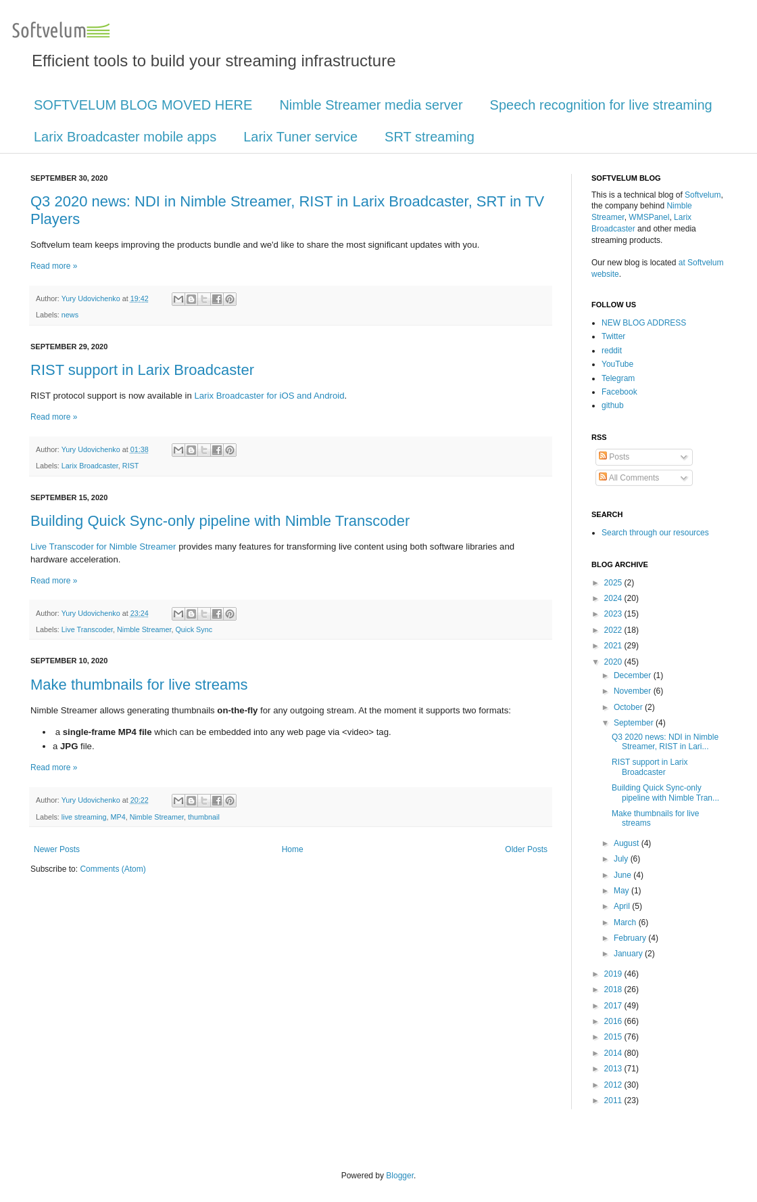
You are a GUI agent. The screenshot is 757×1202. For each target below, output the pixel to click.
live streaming (84, 817)
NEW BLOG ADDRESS (644, 323)
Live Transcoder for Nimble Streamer (103, 546)
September (635, 723)
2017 (614, 1005)
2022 (614, 630)
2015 (614, 1037)
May (622, 890)
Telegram (618, 378)
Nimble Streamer (144, 629)
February (631, 938)
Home (292, 849)
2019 (614, 974)
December (634, 675)
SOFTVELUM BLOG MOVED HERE (143, 104)
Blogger (400, 1175)
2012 (614, 1085)
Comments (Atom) (112, 869)
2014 (614, 1053)
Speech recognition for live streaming (601, 104)
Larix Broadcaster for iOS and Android (269, 396)
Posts (614, 457)
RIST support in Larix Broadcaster (142, 369)
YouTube (617, 364)
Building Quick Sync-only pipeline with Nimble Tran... (665, 792)
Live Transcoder (87, 629)
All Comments (629, 478)
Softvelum (703, 195)
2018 (614, 989)
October (629, 707)
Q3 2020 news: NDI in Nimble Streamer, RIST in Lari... (665, 741)
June (623, 875)
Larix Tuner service (300, 136)
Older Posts (526, 849)
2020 (614, 662)
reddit (612, 350)
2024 (614, 598)
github (613, 405)
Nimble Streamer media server (370, 104)
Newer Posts (57, 849)
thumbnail (204, 817)
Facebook (619, 392)
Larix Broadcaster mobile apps (125, 136)
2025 (614, 582)
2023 (614, 614)
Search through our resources (655, 532)
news (70, 315)
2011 (614, 1100)
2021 (614, 645)
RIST (130, 466)
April (623, 906)
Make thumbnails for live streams (139, 684)
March (626, 922)
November (634, 691)
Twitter (613, 336)
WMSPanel (649, 217)
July (622, 859)
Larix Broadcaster (90, 466)
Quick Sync (193, 629)
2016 (614, 1021)
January (629, 953)
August (627, 843)
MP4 (117, 817)
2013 (614, 1068)
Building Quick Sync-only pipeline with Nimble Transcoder (220, 520)
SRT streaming (429, 136)
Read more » (53, 266)
